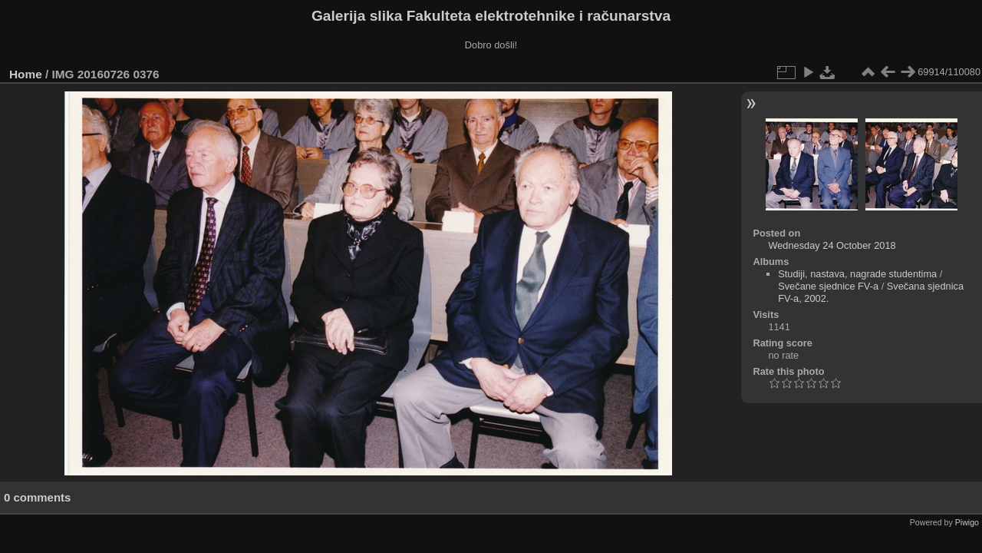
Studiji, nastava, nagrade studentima (857, 274)
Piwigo (967, 522)
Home (25, 74)
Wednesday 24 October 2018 (831, 245)
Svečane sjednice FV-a (828, 286)
